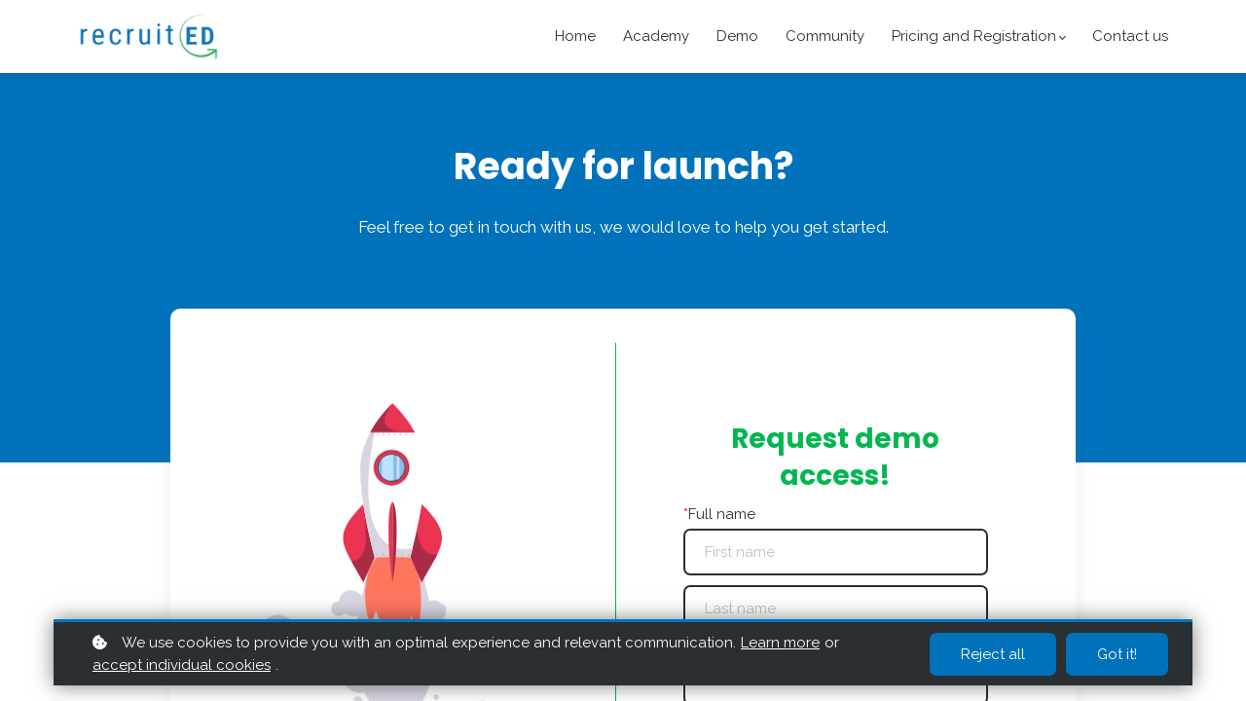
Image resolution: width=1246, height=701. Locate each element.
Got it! (1117, 654)
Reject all (993, 654)
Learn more (780, 642)
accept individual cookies (181, 665)
